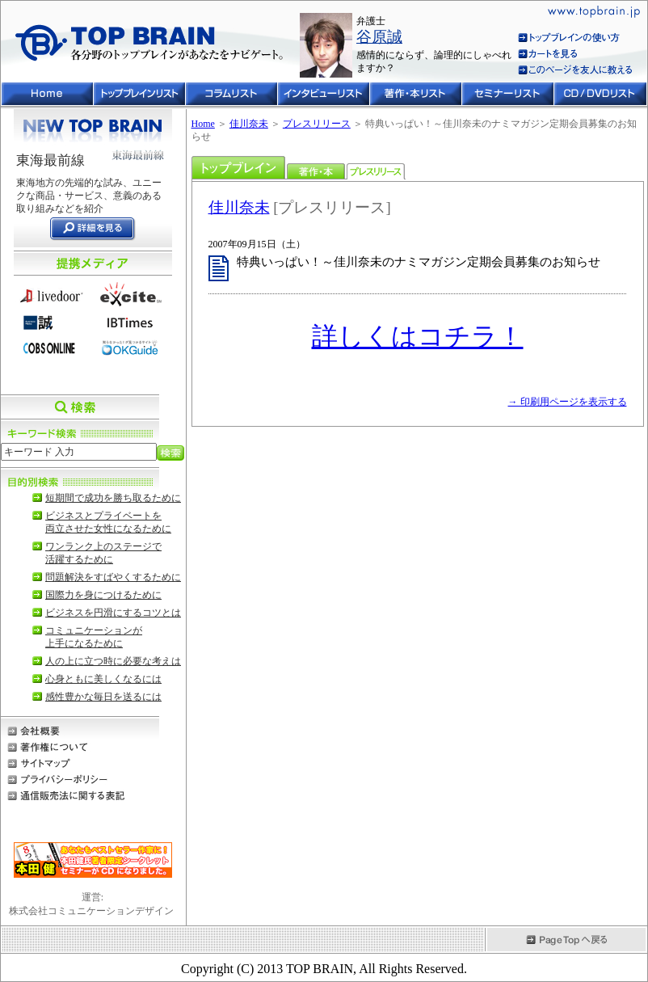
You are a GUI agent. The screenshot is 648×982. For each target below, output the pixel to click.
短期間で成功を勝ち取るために (113, 498)
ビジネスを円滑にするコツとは (113, 612)
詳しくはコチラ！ (418, 336)
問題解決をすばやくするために (113, 577)
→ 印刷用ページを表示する (567, 401)
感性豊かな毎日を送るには (103, 696)
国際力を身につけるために (103, 595)
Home (203, 123)
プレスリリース (317, 123)
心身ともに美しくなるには (103, 679)
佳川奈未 (248, 123)
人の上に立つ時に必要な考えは (113, 661)
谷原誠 (379, 36)
